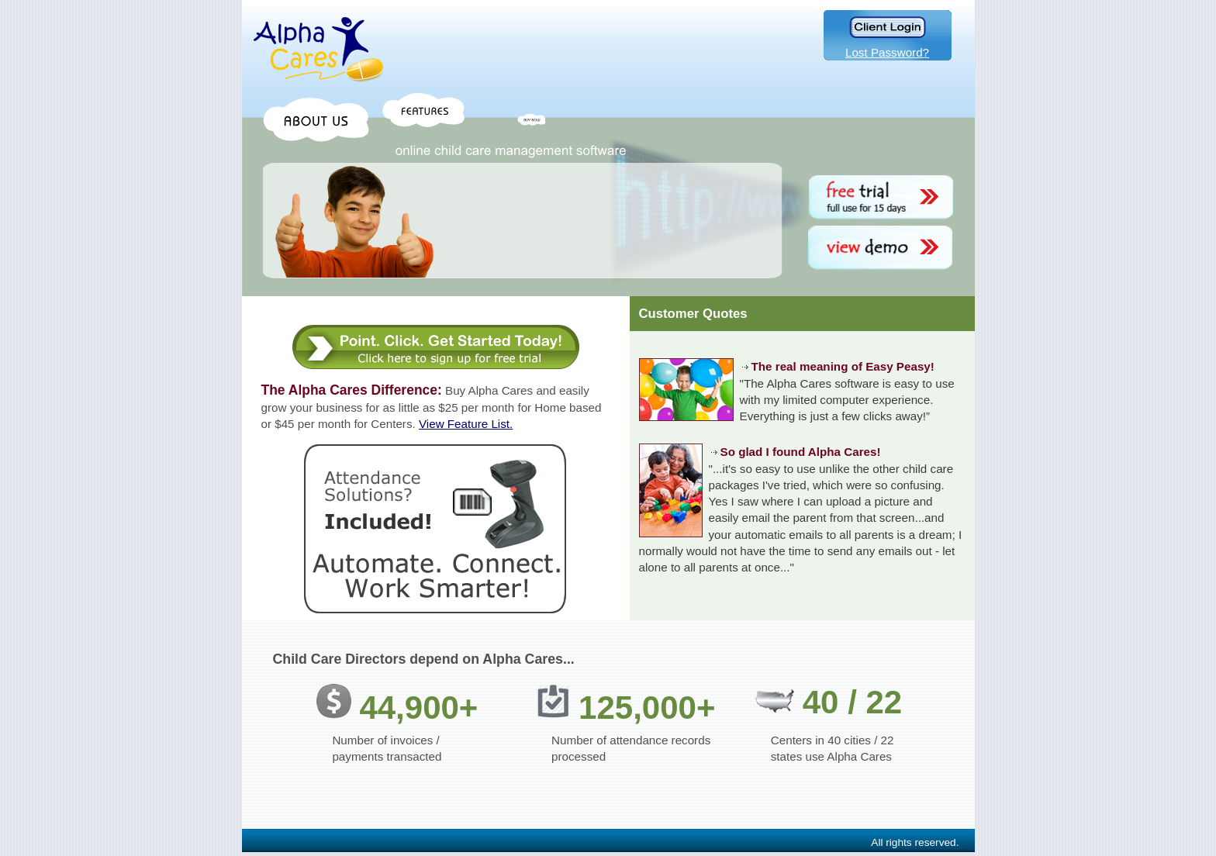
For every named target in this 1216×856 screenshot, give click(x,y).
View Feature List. (466, 423)
